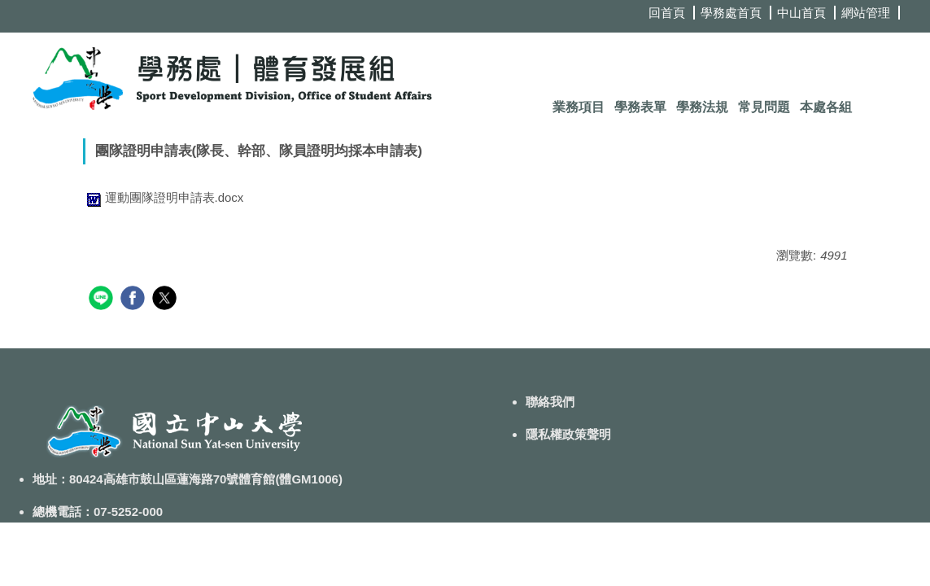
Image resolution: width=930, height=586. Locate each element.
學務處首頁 (731, 13)
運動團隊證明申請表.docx (163, 197)
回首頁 (666, 13)
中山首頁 (801, 13)
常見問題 (764, 107)
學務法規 (702, 107)
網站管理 (865, 13)
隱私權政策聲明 (568, 434)
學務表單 (640, 107)
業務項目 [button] (578, 107)
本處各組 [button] (826, 107)
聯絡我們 (550, 402)
